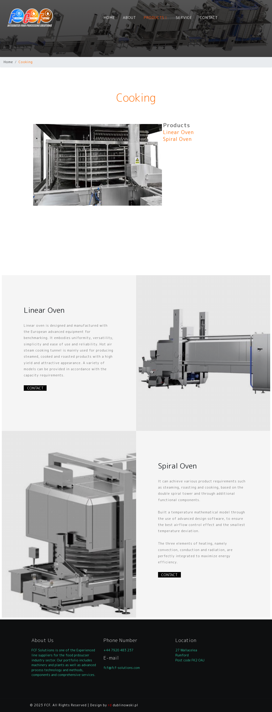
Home (8, 62)
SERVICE (184, 17)
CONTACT (209, 17)
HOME (109, 17)
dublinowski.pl (123, 705)
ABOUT (129, 17)
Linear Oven (178, 132)
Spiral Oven (177, 139)
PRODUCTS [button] (156, 17)
